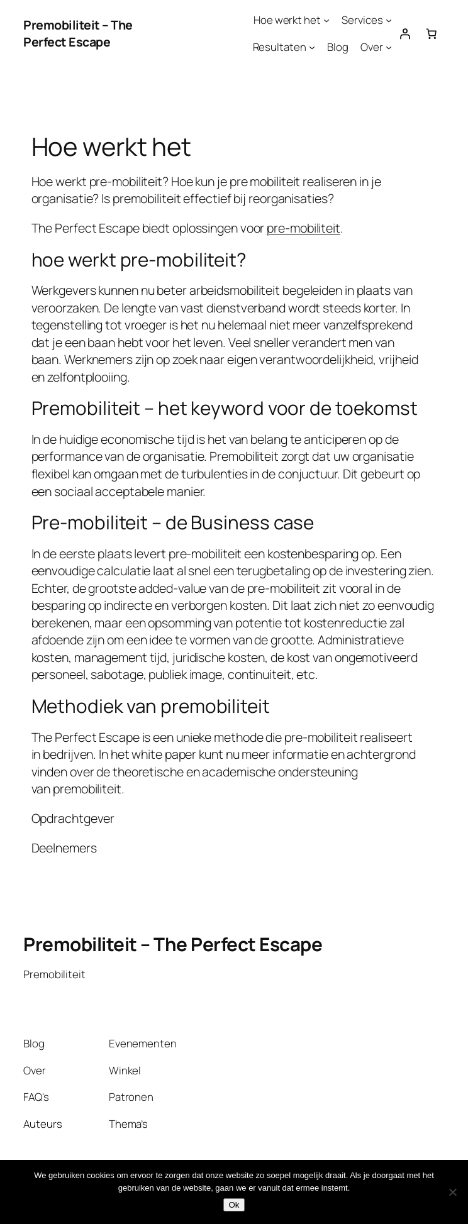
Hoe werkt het (287, 20)
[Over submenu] (389, 46)
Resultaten (279, 47)
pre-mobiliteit (303, 227)
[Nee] (452, 1192)
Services (362, 20)
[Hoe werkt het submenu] (326, 20)
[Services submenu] (389, 20)
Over (371, 47)
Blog (337, 47)
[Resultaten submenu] (312, 46)
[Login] (405, 33)
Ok (233, 1205)
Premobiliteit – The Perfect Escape (78, 33)
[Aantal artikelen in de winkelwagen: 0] (431, 33)
